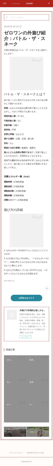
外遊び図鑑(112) (9, 281)
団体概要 (29, 3)
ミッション (16, 3)
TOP (4, 3)
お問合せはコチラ (26, 298)
